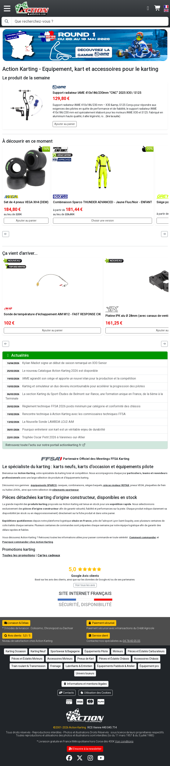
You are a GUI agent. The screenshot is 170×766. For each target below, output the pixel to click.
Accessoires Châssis (146, 658)
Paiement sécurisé (101, 622)
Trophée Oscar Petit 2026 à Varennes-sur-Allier (45, 437)
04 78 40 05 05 (131, 640)
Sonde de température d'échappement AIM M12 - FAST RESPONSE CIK (52, 314)
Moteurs (118, 651)
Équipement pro (149, 666)
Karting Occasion (16, 651)
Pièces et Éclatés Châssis (114, 658)
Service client (98, 635)
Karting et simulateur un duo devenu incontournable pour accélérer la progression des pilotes (75, 386)
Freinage (55, 666)
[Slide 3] (95, 57)
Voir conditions (124, 741)
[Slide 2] (88, 57)
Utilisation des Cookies (95, 692)
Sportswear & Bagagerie (65, 651)
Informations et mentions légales (85, 683)
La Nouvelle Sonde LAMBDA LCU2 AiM (39, 422)
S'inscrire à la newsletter (85, 748)
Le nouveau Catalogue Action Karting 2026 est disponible (51, 371)
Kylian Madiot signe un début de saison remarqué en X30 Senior (56, 363)
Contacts (66, 692)
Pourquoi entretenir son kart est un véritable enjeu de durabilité (55, 430)
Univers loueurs (85, 673)
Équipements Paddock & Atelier (116, 666)
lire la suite (113, 116)
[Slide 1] (81, 57)
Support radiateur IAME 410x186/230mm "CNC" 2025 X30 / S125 (97, 92)
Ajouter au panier (64, 123)
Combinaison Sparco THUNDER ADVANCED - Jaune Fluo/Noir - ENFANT (102, 202)
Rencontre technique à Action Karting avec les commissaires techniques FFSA (65, 414)
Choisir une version (102, 220)
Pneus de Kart (85, 658)
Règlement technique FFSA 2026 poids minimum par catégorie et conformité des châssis (72, 406)
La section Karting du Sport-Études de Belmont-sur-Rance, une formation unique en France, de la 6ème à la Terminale (84, 396)
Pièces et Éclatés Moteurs (27, 658)
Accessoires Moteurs (60, 658)
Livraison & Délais (16, 622)
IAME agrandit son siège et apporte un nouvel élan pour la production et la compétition (70, 379)
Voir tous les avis (85, 585)
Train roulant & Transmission (28, 666)
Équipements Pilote (96, 651)
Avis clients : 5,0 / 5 (17, 635)
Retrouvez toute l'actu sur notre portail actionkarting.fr (45, 445)
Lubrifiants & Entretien (79, 666)
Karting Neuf (38, 651)
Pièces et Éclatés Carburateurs (146, 651)
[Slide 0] (75, 57)
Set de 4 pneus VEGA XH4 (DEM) (26, 202)
